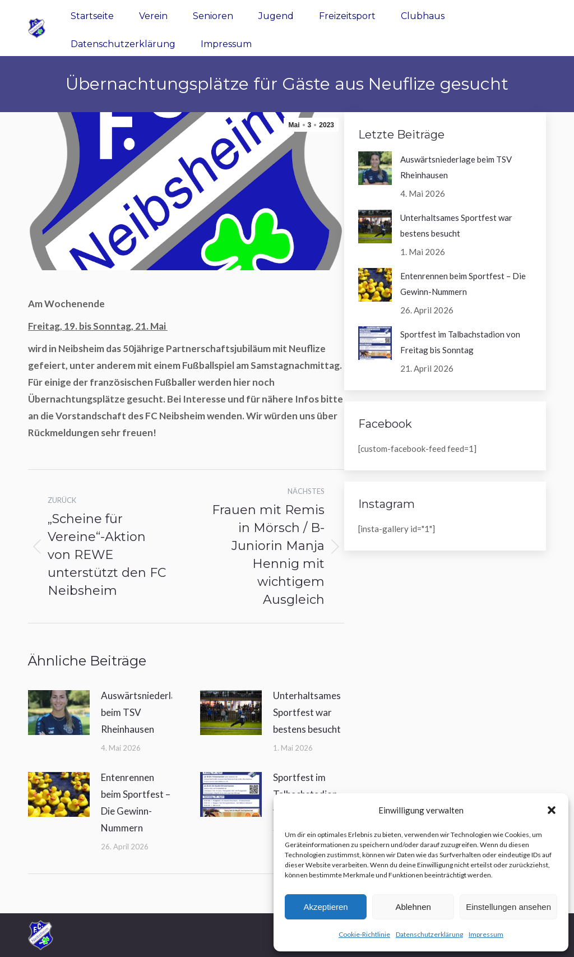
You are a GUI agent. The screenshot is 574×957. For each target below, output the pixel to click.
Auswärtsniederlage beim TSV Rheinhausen (144, 712)
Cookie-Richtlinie (364, 934)
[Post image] (59, 712)
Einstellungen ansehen (508, 907)
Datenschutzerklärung (429, 934)
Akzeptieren (325, 907)
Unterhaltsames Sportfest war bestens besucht (307, 712)
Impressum (486, 934)
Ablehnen (412, 907)
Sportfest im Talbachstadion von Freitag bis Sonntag (460, 342)
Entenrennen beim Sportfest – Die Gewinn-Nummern (135, 802)
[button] (551, 810)
